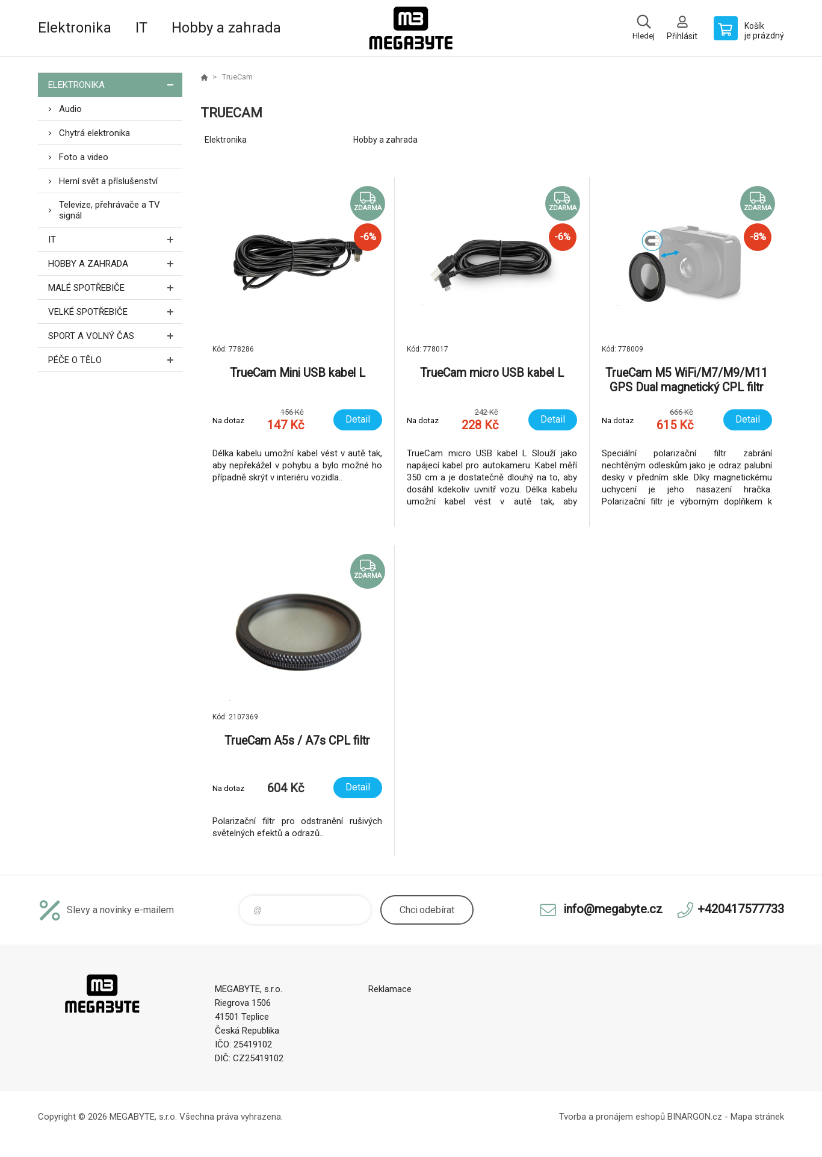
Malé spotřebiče (115, 287)
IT (141, 27)
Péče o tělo (115, 359)
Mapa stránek (757, 1116)
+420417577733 (740, 909)
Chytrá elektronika (94, 133)
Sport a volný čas (115, 335)
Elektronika (74, 27)
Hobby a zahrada (226, 27)
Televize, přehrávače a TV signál (109, 210)
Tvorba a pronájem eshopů (612, 1116)
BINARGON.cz (694, 1116)
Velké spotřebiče (115, 311)
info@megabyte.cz (613, 909)
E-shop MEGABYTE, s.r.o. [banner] (411, 28)
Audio (70, 109)
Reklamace (390, 989)
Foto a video (83, 157)
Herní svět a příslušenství (108, 181)
